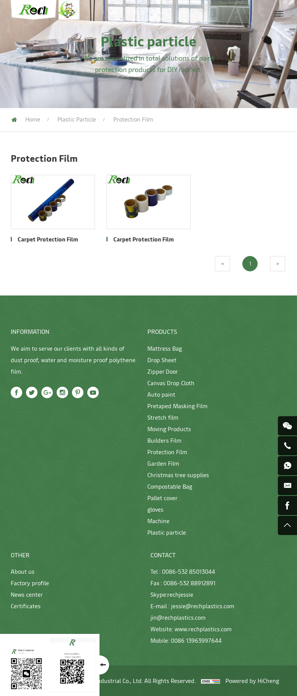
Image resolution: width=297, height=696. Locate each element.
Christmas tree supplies (178, 475)
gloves (155, 509)
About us (22, 571)
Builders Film (164, 440)
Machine (158, 521)
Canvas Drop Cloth (170, 383)
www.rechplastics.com (203, 629)
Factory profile (30, 583)
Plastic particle (76, 119)
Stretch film (162, 417)
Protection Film (167, 452)
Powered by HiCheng (252, 680)
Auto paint (161, 394)
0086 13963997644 (196, 640)
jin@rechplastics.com (178, 617)
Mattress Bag (164, 348)
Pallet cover (162, 498)
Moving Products (169, 429)
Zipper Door (162, 371)
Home (32, 119)
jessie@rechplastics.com (202, 606)
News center (27, 594)
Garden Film (163, 463)
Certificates (26, 606)
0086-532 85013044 (188, 571)
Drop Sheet (161, 360)
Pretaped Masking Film (177, 406)
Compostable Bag (169, 486)
